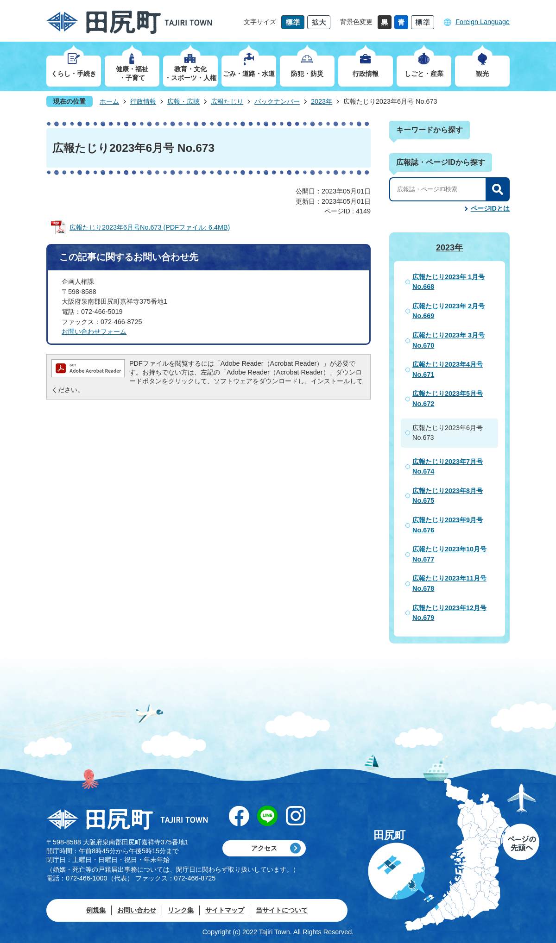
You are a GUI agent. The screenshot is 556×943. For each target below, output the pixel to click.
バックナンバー (277, 101)
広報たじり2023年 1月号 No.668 (448, 282)
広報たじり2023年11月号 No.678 (449, 583)
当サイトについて (282, 910)
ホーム (109, 101)
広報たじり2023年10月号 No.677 (449, 554)
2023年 (321, 101)
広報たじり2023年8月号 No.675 (447, 496)
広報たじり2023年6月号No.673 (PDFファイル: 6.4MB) (150, 227)
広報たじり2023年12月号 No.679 (449, 613)
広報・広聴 (183, 101)
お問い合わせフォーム (94, 331)
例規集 (96, 910)
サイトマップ (224, 910)
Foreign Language (482, 21)
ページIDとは (490, 208)
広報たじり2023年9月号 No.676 (447, 525)
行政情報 (143, 101)
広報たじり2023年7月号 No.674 (447, 466)
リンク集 (181, 910)
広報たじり (227, 101)
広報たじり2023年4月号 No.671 (447, 369)
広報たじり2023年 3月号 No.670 (448, 340)
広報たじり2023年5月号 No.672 (447, 398)
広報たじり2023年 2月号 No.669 (448, 311)
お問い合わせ (136, 910)
